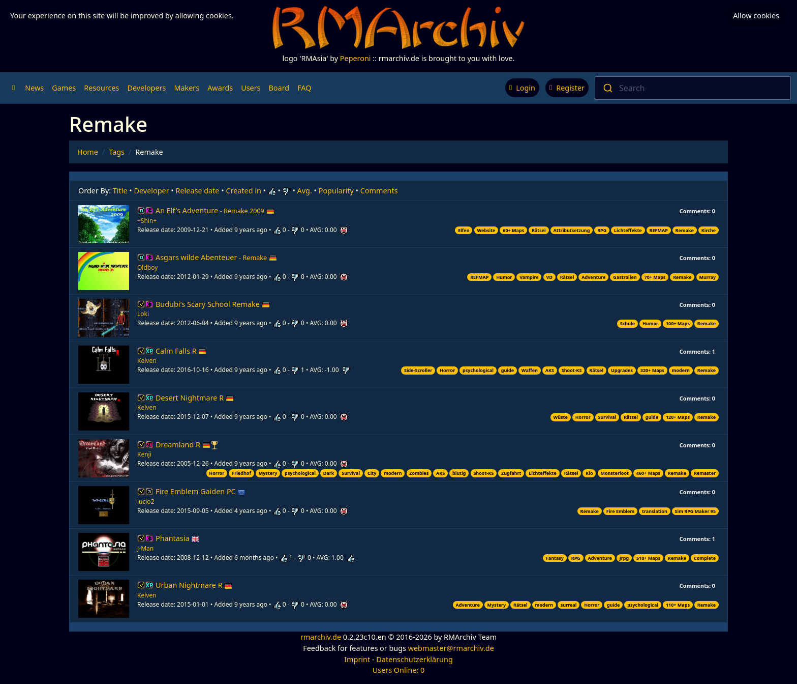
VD (549, 277)
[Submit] (607, 88)
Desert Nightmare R (195, 398)
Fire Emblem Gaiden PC (201, 491)
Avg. (304, 190)
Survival (607, 417)
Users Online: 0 (399, 670)
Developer (151, 190)
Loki (143, 313)
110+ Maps (678, 605)
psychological (478, 370)
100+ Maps (678, 323)
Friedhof (241, 473)
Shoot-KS (572, 370)
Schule (627, 323)
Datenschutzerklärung (414, 659)
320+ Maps (652, 370)
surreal (569, 605)
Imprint (357, 659)
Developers (146, 88)
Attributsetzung (572, 230)
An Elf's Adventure (215, 210)
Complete (705, 558)
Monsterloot (614, 473)
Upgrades (622, 370)
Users (250, 88)
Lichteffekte (628, 230)
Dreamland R (183, 444)
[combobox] (693, 88)
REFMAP (659, 230)
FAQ (304, 88)
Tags (117, 152)
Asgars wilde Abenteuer (216, 257)
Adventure (593, 277)
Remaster (705, 473)
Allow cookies (756, 15)
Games (64, 88)
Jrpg (624, 558)
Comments (379, 190)
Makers (186, 88)
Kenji (144, 454)
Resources (101, 88)
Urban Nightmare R (194, 585)
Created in (243, 190)
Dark (328, 473)
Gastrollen (624, 277)
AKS (549, 370)
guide (507, 370)
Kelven (147, 360)
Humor (504, 277)
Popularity (336, 190)
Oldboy (147, 267)
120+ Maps (678, 417)
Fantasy (555, 558)
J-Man (145, 548)
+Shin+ (147, 220)
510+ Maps (648, 558)
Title (120, 190)
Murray (707, 277)
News (34, 88)
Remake (685, 230)
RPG (601, 230)
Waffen (530, 370)
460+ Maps (648, 473)
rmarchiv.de (320, 637)
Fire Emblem (620, 511)
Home (87, 152)
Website (486, 230)
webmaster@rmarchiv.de (451, 648)
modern (681, 370)
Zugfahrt (511, 473)
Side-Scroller (418, 370)
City (372, 473)
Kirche (708, 230)
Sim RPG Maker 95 (695, 511)
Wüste (561, 417)
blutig (459, 473)
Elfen (463, 230)
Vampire (528, 277)
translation (654, 511)
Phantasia (177, 538)
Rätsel (539, 230)
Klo (589, 473)
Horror (447, 370)
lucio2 (146, 501)
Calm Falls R (181, 351)
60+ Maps (513, 230)
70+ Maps (655, 277)
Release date (198, 190)
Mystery (268, 473)
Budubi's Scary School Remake (213, 304)
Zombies (418, 473)
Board (279, 88)
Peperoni (355, 58)
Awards (220, 88)
